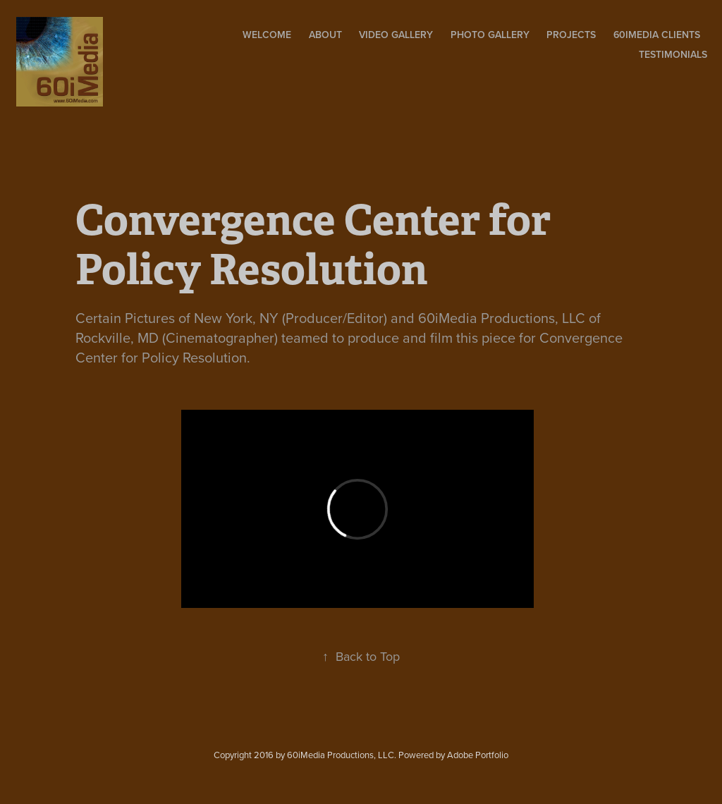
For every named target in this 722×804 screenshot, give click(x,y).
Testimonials (673, 54)
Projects (571, 35)
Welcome (267, 35)
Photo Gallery (490, 35)
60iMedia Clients (656, 35)
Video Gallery (396, 35)
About (325, 35)
